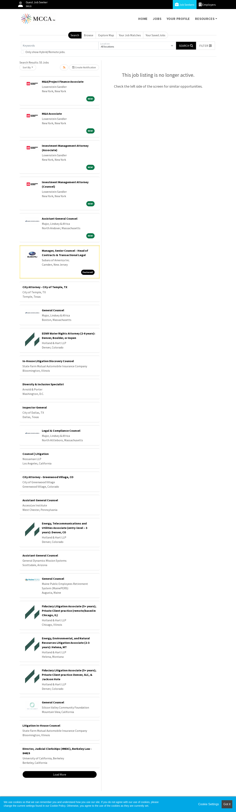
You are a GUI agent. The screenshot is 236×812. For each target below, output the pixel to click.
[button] (205, 46)
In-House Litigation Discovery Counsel (48, 361)
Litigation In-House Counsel (41, 725)
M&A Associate (52, 113)
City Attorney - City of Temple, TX (44, 287)
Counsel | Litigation (35, 454)
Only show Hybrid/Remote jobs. (45, 52)
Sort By (27, 67)
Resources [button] (204, 19)
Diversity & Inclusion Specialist (43, 384)
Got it (226, 804)
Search (75, 35)
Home (143, 19)
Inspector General (34, 407)
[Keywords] (59, 46)
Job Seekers (184, 4)
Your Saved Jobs (155, 35)
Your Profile (178, 19)
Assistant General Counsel (59, 218)
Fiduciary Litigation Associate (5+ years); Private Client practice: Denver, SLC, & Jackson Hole (69, 674)
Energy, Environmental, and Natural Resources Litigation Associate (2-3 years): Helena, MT (66, 642)
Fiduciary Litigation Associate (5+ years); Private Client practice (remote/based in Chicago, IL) (69, 610)
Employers (207, 4)
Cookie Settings (208, 804)
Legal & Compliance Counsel (61, 430)
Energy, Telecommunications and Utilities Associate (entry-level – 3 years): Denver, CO (64, 528)
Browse (88, 35)
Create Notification (84, 67)
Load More (59, 774)
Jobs (157, 19)
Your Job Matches (130, 35)
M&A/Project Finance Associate (63, 81)
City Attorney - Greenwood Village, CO (47, 477)
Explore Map (106, 35)
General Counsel (53, 310)
